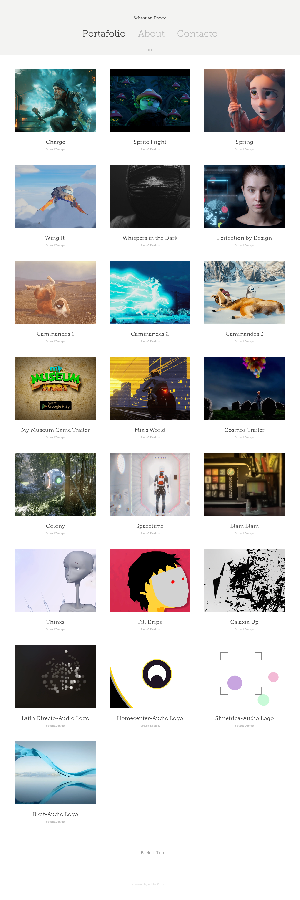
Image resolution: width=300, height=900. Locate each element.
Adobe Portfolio (158, 884)
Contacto (197, 33)
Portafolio (104, 33)
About (151, 33)
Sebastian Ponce (150, 18)
